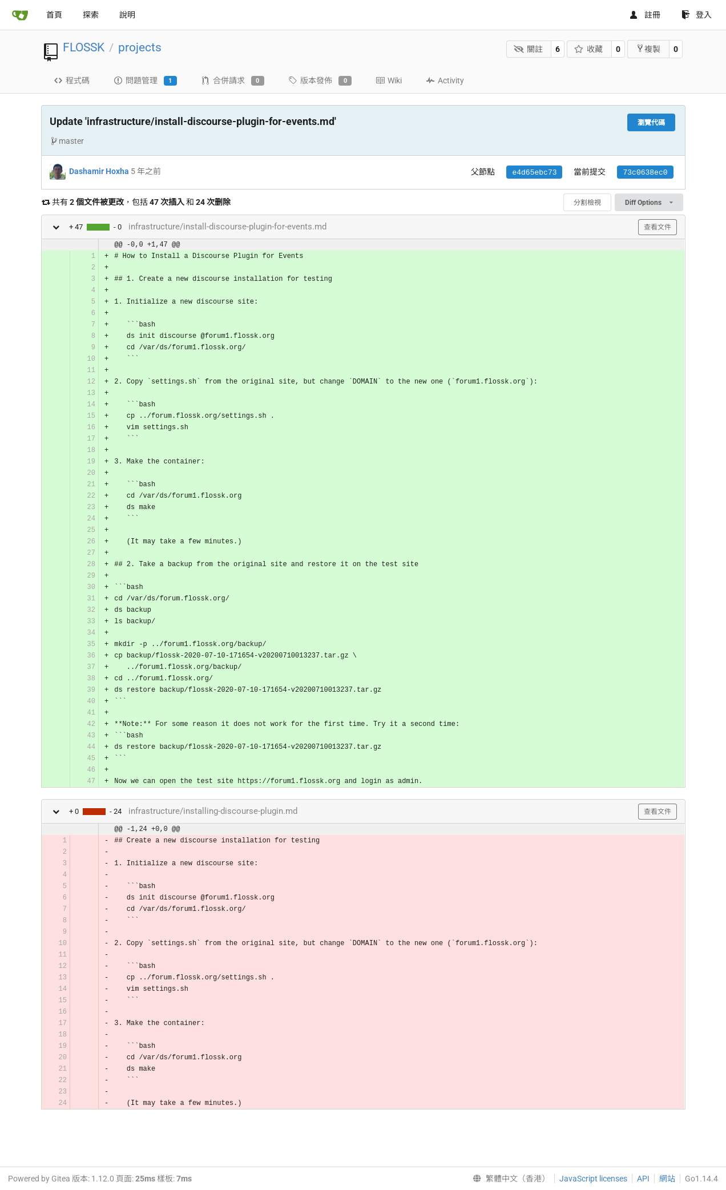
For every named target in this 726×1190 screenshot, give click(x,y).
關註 (528, 49)
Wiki (389, 80)
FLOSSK (83, 47)
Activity (445, 80)
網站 (667, 1178)
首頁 (54, 14)
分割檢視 (587, 203)
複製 (648, 49)
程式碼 (72, 80)
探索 (91, 14)
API (643, 1178)
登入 (696, 14)
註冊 (644, 14)
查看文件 (657, 227)
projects (140, 47)
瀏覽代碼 (651, 123)
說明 (127, 14)
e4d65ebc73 (534, 172)
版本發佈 (320, 81)
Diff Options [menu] (648, 203)
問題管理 (145, 81)
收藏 (588, 49)
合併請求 (232, 81)
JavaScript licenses (593, 1178)
